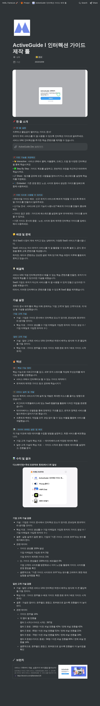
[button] (10, 3)
